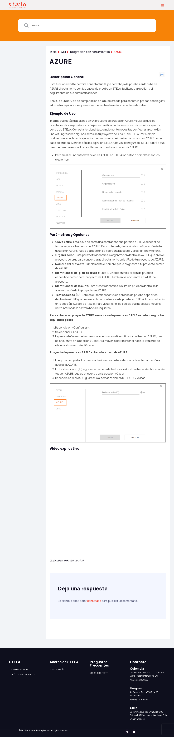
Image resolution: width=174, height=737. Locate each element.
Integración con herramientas (90, 52)
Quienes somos (19, 669)
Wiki (63, 52)
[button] (162, 5)
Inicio (53, 52)
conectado (94, 601)
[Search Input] (91, 25)
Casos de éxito (59, 669)
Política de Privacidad (24, 674)
